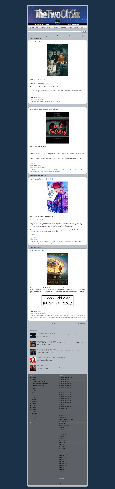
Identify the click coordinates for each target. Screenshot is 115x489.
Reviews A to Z (34, 27)
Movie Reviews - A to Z (41, 365)
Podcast (61, 442)
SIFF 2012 (61, 452)
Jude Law (58, 317)
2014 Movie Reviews (64, 391)
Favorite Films (62, 423)
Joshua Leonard (66, 169)
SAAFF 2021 (62, 450)
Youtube (42, 27)
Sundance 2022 (63, 475)
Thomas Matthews (44, 171)
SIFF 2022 (61, 469)
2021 (33, 397)
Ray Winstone (74, 317)
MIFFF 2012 (62, 440)
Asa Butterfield (48, 315)
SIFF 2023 (61, 471)
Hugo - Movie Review (37, 250)
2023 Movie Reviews (64, 412)
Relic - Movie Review (36, 42)
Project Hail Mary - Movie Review (41, 383)
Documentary (62, 421)
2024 (33, 390)
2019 (33, 401)
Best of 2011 (63, 315)
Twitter (70, 27)
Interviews (61, 438)
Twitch (48, 27)
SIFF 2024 (61, 473)
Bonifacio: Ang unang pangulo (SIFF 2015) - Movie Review (50, 357)
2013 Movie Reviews (64, 389)
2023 (33, 392)
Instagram (63, 27)
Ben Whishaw (48, 241)
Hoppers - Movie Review (38, 385)
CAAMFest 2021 (63, 417)
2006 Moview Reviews (64, 377)
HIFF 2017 (61, 431)
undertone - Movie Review (39, 381)
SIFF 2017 (61, 461)
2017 (33, 405)
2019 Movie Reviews (39, 169)
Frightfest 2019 (62, 425)
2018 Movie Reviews (39, 241)
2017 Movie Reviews (64, 396)
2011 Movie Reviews (39, 315)
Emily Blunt (61, 241)
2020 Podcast (62, 404)
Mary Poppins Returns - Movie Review (42, 179)
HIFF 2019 (61, 434)
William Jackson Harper (55, 171)
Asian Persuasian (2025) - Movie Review (46, 341)
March (34, 379)
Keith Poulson (81, 169)
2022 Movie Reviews (64, 410)
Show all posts (69, 36)
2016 (33, 407)
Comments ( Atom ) (41, 327)
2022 (33, 395)
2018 (33, 403)
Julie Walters (75, 241)
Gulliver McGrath (43, 317)
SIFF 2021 (61, 467)
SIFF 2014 (61, 455)
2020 (33, 399)
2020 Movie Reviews (39, 101)
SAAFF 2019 (62, 448)
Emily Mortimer (56, 101)
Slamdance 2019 (35, 171)
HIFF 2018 (61, 433)
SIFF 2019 (61, 465)
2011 (33, 418)
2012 (33, 415)
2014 (33, 411)
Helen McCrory (51, 317)
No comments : (42, 99)
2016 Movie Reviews (64, 394)
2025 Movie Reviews (64, 415)
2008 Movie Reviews (64, 379)
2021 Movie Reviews (64, 406)
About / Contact (79, 27)
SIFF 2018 (61, 463)
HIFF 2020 (61, 436)
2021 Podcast (62, 408)
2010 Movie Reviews (64, 383)
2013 (33, 413)
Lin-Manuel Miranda (44, 243)
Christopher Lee (81, 315)
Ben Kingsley (55, 315)
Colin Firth (54, 241)
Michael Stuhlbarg (65, 317)
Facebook (55, 27)
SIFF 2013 (61, 453)
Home (54, 324)
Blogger (60, 483)
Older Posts (81, 324)
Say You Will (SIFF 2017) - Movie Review (46, 349)
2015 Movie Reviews (64, 392)
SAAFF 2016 (62, 444)
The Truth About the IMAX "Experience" (45, 333)
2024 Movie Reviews (64, 413)
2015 (33, 409)
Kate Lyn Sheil (74, 169)
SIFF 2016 (61, 459)
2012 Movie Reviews (64, 387)
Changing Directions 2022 (65, 419)
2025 (33, 388)
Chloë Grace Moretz (72, 315)
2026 (33, 377)
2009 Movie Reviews (64, 381)
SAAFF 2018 (62, 446)
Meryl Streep (52, 243)
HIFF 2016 (61, 429)
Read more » (33, 95)
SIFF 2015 (61, 457)
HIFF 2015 (61, 427)
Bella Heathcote (49, 101)
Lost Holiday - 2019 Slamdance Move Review (44, 109)
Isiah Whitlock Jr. (57, 169)
